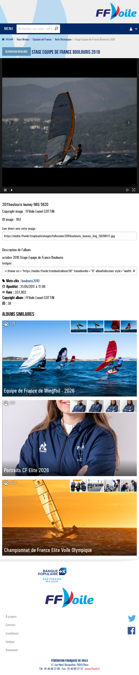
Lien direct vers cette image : (69, 233)
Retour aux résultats (16, 52)
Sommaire (12, 650)
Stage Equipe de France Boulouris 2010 (66, 52)
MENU (8, 28)
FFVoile (116, 11)
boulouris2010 (30, 281)
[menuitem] (132, 29)
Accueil (7, 39)
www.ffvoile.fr (92, 669)
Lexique (10, 642)
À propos (11, 616)
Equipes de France (42, 39)
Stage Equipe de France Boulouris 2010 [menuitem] (95, 39)
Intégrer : (69, 268)
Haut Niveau (23, 39)
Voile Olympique (63, 39)
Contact (10, 625)
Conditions (12, 633)
